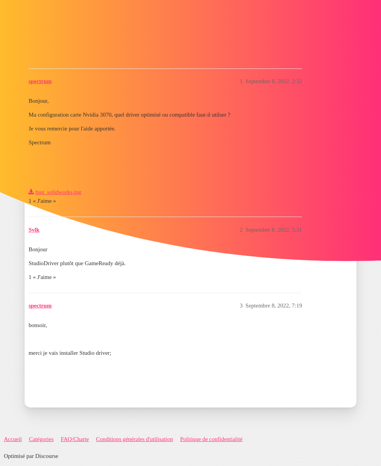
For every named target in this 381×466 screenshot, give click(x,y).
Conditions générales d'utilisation (134, 439)
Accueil (13, 439)
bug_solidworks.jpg (58, 192)
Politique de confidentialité (211, 439)
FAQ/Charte (75, 439)
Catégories (41, 439)
